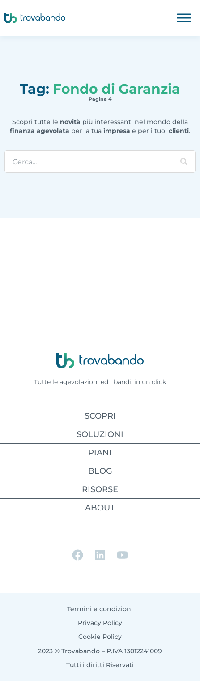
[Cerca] (184, 161)
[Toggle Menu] (184, 17)
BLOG (100, 471)
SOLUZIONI (100, 434)
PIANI (100, 453)
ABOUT (100, 508)
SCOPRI (100, 416)
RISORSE (100, 489)
